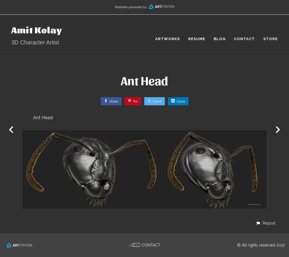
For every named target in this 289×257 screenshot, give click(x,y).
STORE (270, 39)
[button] (265, 223)
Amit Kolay (36, 29)
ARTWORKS (167, 39)
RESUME (196, 39)
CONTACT (244, 39)
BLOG (219, 39)
